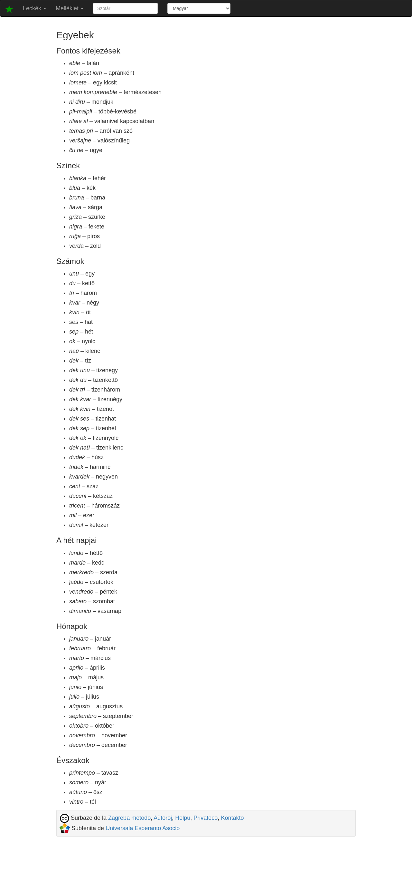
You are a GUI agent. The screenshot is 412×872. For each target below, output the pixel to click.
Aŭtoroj (163, 818)
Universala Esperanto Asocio (143, 828)
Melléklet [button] (69, 8)
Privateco (205, 818)
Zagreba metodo (129, 818)
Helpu (182, 818)
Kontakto (232, 818)
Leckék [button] (34, 8)
